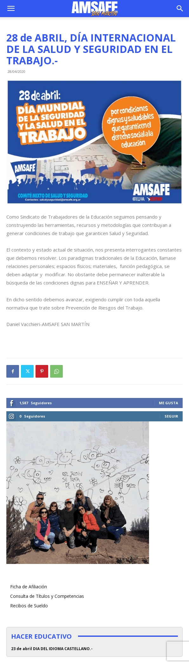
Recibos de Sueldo (29, 606)
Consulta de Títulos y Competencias (47, 596)
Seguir (171, 416)
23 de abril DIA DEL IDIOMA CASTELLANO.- (52, 648)
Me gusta (168, 402)
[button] (11, 8)
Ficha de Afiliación (28, 587)
